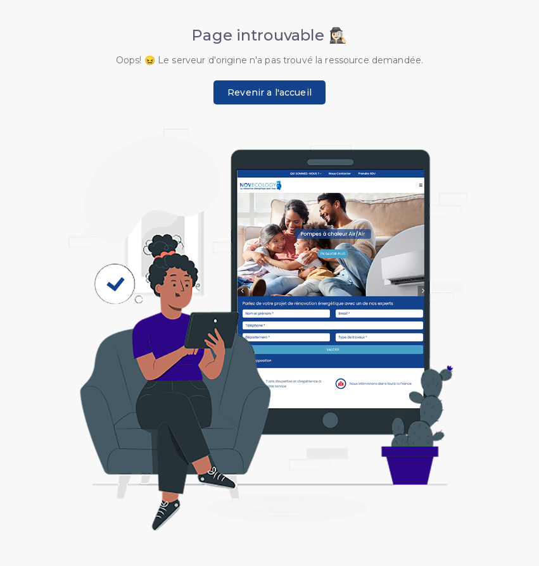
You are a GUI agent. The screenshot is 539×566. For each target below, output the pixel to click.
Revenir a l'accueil (269, 92)
